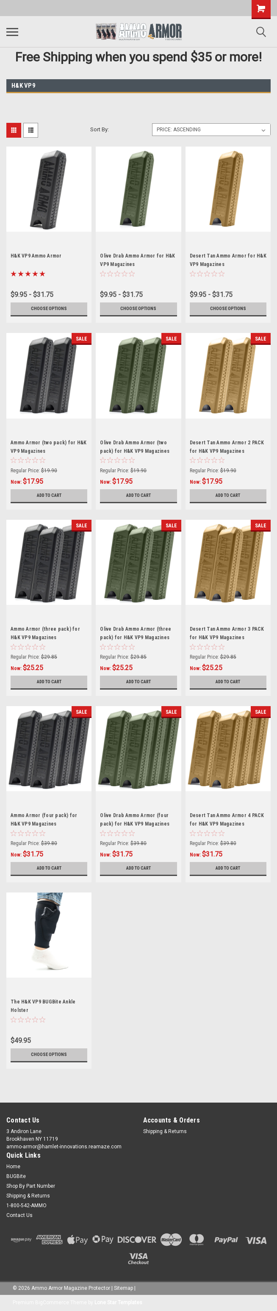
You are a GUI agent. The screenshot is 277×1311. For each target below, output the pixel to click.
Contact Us (19, 1215)
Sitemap (123, 1288)
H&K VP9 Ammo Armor (36, 256)
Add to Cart (49, 495)
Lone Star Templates (118, 1302)
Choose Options (49, 308)
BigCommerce (52, 1302)
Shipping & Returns (165, 1131)
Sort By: (99, 129)
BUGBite (16, 1176)
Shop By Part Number (30, 1186)
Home (13, 1167)
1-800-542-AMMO (26, 1205)
